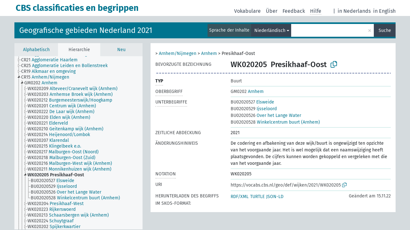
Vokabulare (247, 11)
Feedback (294, 11)
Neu (121, 49)
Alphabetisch (36, 49)
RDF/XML (240, 196)
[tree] (78, 142)
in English (384, 11)
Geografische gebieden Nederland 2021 (85, 30)
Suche (385, 30)
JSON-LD (274, 196)
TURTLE (257, 196)
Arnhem (209, 53)
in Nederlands (354, 11)
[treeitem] (52, 60)
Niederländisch (269, 30)
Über (271, 11)
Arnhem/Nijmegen (177, 53)
